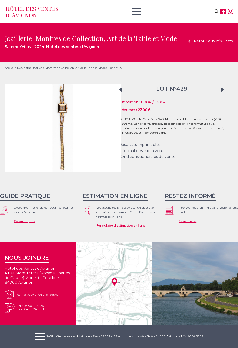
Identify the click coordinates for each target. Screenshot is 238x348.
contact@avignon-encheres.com (39, 294)
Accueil (9, 67)
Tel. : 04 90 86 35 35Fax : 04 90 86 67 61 (30, 307)
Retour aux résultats (210, 41)
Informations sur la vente (142, 150)
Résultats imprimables (139, 144)
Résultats (23, 67)
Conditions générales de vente (147, 156)
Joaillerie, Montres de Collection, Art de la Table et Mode (69, 67)
